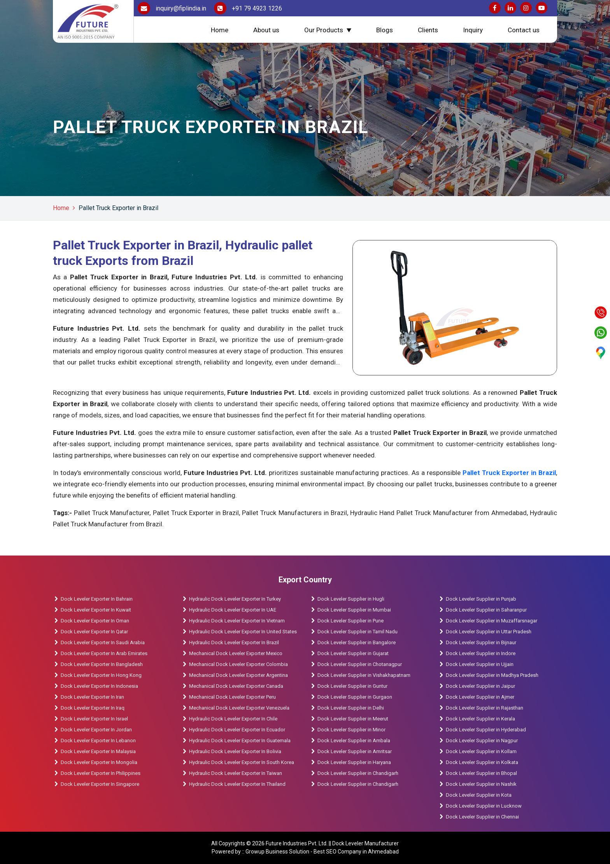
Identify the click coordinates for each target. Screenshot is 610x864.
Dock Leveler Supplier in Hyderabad (486, 730)
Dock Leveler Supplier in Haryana (354, 762)
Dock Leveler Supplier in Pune (350, 621)
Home (219, 30)
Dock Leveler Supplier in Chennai (482, 817)
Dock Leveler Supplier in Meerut (352, 719)
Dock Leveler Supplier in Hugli (350, 599)
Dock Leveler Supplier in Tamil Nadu (357, 631)
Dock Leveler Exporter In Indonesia (99, 686)
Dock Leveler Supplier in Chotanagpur (359, 664)
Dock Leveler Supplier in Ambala (353, 740)
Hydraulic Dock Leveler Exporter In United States (243, 631)
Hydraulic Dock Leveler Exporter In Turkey (235, 599)
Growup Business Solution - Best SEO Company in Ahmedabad (322, 851)
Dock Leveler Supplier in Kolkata (482, 762)
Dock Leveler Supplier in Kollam (482, 751)
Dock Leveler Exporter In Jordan (96, 730)
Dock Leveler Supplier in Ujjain (480, 664)
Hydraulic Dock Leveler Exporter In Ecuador (237, 730)
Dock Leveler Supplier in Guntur (352, 686)
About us (266, 30)
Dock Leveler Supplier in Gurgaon (354, 697)
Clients (428, 30)
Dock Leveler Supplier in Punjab (481, 599)
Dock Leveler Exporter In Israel (94, 719)
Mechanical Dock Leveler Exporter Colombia (238, 664)
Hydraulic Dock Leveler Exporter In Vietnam (237, 621)
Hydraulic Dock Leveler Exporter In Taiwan (235, 773)
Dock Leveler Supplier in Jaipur (480, 686)
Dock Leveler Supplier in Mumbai (354, 610)
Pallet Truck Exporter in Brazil (118, 208)
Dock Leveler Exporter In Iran (92, 697)
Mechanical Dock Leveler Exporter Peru (232, 697)
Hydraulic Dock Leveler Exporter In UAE (232, 610)
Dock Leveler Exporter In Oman (95, 621)
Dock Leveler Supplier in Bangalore (356, 642)
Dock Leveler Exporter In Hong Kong (101, 675)
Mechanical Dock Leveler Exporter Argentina (238, 675)
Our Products (323, 30)
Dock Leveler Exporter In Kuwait (96, 610)
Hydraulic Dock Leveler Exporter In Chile (233, 719)
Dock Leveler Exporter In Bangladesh (102, 664)
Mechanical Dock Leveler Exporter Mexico (235, 653)
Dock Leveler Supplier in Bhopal (481, 773)
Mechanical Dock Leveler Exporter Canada (236, 686)
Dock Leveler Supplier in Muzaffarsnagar (491, 621)
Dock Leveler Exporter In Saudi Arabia (103, 642)
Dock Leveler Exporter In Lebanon (98, 740)
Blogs (384, 30)
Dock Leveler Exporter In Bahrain (97, 599)
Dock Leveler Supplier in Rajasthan (484, 708)
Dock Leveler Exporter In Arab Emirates (104, 653)
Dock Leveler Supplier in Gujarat (353, 653)
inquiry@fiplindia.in (172, 8)
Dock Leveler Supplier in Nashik (481, 784)
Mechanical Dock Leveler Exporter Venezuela (239, 708)
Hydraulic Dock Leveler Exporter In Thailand (237, 784)
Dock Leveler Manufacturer (365, 843)
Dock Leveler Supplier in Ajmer (480, 697)
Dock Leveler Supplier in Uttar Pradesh (488, 631)
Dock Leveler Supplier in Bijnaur (481, 642)
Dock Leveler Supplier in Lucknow (484, 806)
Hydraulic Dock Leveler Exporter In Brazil (234, 642)
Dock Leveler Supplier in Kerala (480, 719)
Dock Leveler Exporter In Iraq (92, 708)
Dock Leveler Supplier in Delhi (350, 708)
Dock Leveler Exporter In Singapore (100, 784)
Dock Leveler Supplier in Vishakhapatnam (363, 675)
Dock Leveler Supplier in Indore (480, 653)
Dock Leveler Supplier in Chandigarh (357, 773)
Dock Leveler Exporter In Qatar (94, 631)
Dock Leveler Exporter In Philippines (100, 773)
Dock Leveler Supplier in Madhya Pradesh (492, 675)
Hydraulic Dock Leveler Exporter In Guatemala (240, 740)
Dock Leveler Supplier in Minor (351, 730)
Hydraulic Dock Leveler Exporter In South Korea (241, 762)
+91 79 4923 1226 (248, 8)
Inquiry (473, 30)
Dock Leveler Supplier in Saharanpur (486, 610)
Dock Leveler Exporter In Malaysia (98, 751)
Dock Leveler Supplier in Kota (479, 795)
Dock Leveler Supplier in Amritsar (354, 751)
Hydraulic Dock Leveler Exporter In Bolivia (235, 751)
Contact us (524, 30)
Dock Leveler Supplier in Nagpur (482, 740)
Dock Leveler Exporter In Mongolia (99, 762)
